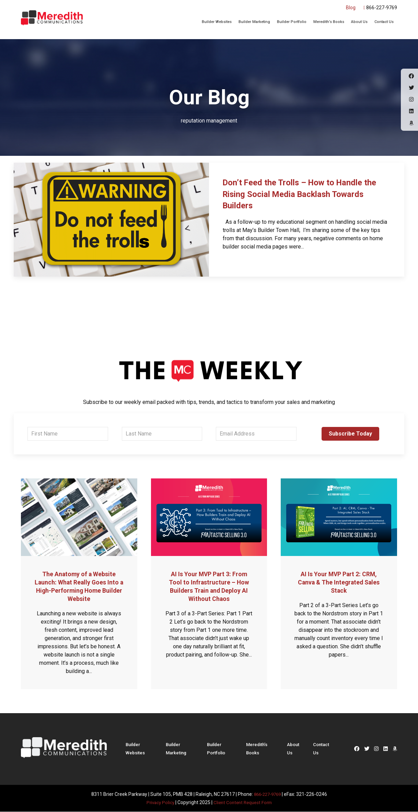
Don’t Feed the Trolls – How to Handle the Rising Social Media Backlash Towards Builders (304, 193)
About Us (359, 22)
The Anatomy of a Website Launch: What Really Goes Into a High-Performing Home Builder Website (78, 586)
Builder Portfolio (291, 22)
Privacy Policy (158, 802)
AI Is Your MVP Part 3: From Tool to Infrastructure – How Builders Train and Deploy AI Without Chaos (209, 586)
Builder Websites (217, 22)
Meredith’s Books (328, 22)
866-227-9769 (380, 7)
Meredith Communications (52, 18)
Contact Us (384, 22)
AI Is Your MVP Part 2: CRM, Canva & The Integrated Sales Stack (339, 582)
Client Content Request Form (243, 802)
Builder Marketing (254, 22)
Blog (351, 7)
